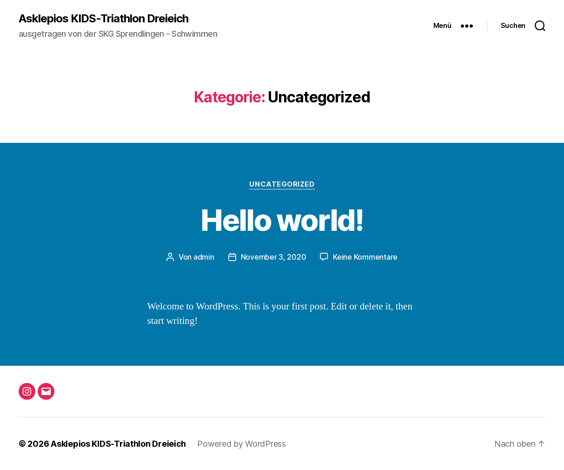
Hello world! (281, 220)
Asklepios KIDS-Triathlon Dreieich (103, 18)
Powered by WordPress (241, 444)
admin (203, 257)
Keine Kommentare (365, 257)
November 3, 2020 (273, 257)
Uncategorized (281, 184)
